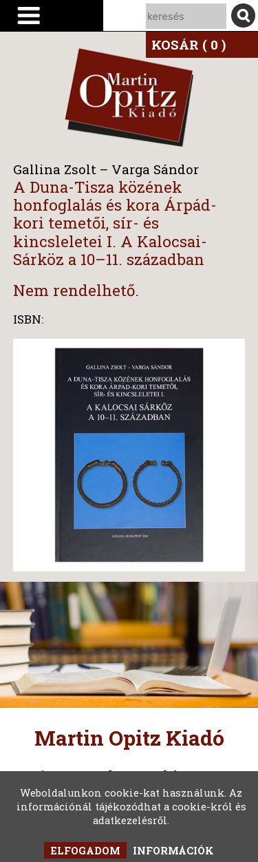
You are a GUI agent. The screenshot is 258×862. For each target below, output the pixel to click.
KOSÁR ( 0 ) (188, 44)
